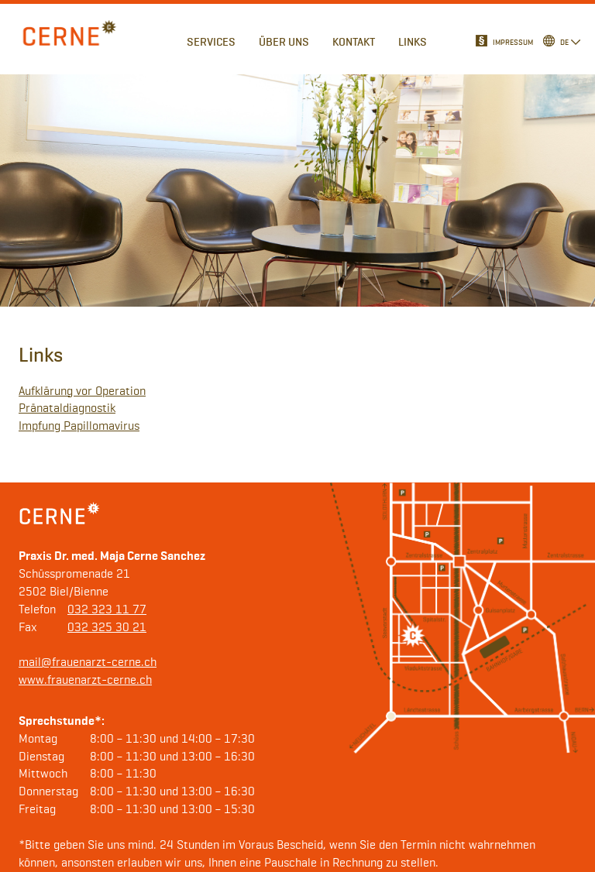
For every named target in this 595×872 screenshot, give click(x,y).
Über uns (284, 42)
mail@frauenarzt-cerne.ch (87, 663)
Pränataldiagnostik (67, 409)
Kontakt (353, 42)
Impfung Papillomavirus (79, 427)
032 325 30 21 (106, 628)
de (564, 42)
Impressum (513, 42)
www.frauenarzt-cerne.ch (85, 681)
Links (412, 42)
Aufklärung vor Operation (82, 392)
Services (211, 42)
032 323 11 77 (106, 610)
